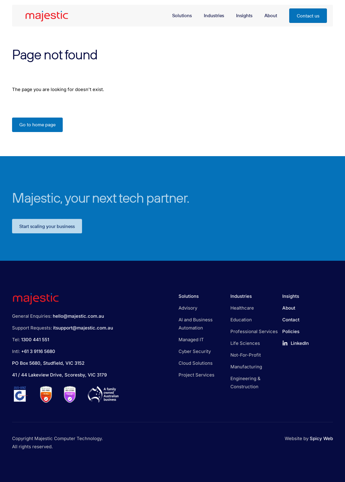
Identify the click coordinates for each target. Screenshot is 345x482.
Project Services (196, 375)
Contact (290, 320)
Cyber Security (195, 351)
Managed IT (191, 339)
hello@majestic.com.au (78, 316)
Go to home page (37, 125)
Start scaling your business (47, 231)
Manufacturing (246, 367)
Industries (241, 296)
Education (241, 320)
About (288, 308)
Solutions (189, 296)
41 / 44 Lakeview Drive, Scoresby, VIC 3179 (59, 375)
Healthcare (242, 308)
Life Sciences (245, 343)
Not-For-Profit (245, 355)
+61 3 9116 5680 (38, 351)
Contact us (308, 16)
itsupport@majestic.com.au (83, 328)
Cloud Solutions (196, 363)
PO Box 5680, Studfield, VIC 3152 (48, 363)
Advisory (188, 308)
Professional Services (254, 331)
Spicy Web (321, 438)
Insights (290, 296)
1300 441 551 (35, 339)
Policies (290, 331)
